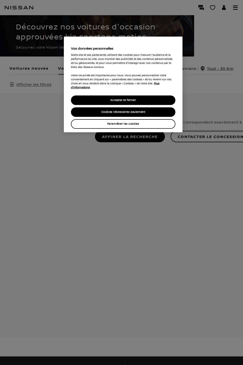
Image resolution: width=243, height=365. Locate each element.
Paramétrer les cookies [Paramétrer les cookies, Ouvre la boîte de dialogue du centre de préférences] (123, 123)
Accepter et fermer (123, 100)
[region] (123, 84)
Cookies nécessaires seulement (123, 112)
